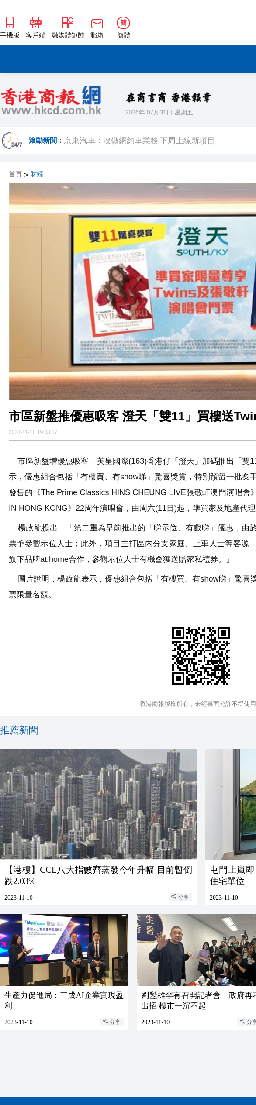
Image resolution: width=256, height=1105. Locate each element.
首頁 (15, 174)
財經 (36, 174)
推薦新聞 (19, 730)
